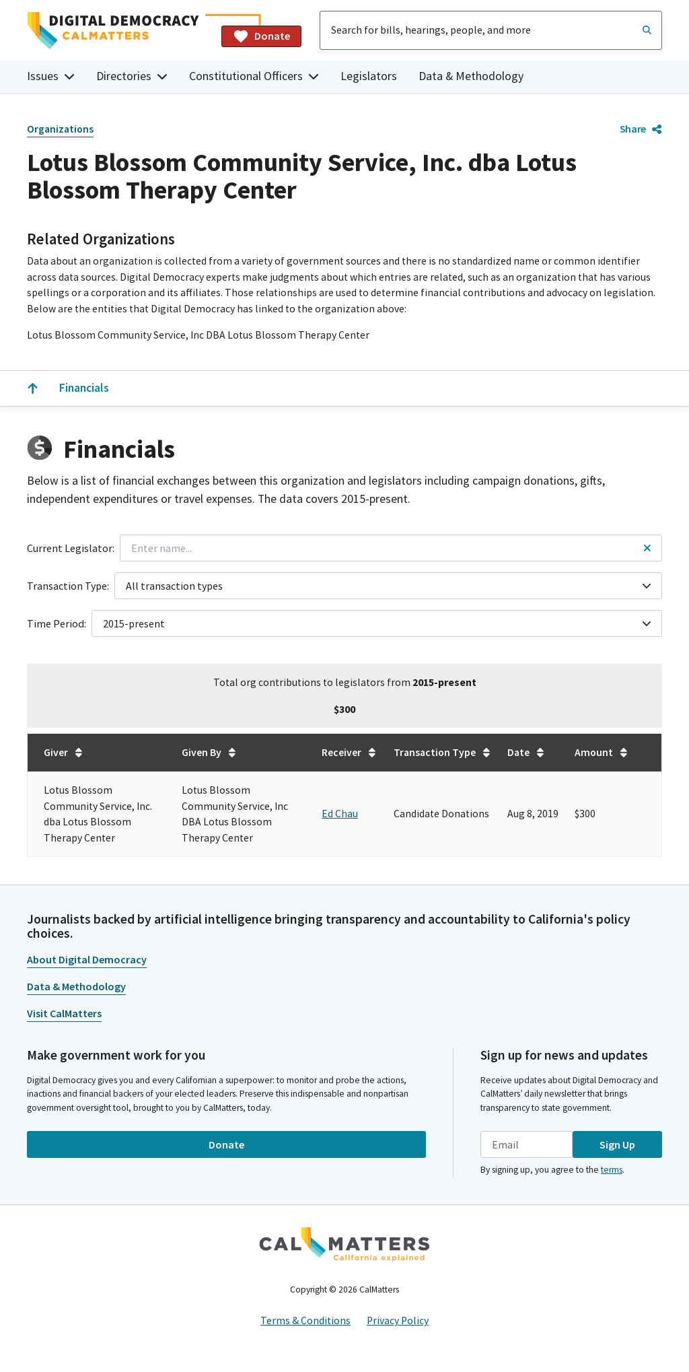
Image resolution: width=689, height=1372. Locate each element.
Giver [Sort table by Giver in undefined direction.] (64, 752)
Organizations (60, 129)
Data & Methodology (471, 76)
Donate (261, 36)
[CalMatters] (344, 1244)
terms (611, 1169)
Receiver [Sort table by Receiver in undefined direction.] (349, 752)
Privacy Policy (398, 1320)
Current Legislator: (70, 548)
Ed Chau (340, 813)
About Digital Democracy (87, 959)
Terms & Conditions (305, 1320)
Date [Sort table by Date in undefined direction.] (526, 752)
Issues (51, 76)
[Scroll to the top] (32, 388)
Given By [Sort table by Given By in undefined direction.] (210, 752)
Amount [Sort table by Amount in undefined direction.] (602, 752)
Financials (84, 387)
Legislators (368, 76)
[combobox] (491, 30)
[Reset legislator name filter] (647, 548)
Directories (132, 76)
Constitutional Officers (254, 76)
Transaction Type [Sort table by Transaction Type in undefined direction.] (443, 752)
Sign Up (617, 1144)
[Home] (119, 30)
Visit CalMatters (64, 1013)
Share (641, 128)
